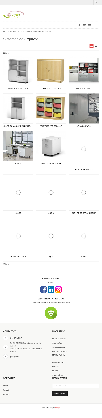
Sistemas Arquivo (58, 347)
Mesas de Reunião (59, 339)
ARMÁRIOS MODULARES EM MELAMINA (19, 126)
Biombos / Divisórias (59, 352)
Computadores (57, 375)
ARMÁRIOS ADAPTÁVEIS (18, 89)
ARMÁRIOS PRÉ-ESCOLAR (51, 126)
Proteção (6, 390)
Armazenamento (58, 362)
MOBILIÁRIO (12, 32)
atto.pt (57, 408)
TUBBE (84, 257)
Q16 (51, 257)
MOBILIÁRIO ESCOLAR (26, 32)
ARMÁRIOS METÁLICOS (84, 89)
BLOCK (18, 163)
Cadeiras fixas (57, 343)
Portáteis (55, 367)
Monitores (55, 371)
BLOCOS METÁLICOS (84, 170)
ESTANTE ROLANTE (18, 257)
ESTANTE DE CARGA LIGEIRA (83, 213)
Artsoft (5, 386)
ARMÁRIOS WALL (84, 126)
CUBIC (51, 213)
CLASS (18, 213)
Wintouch (6, 394)
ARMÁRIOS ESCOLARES (51, 89)
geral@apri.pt (14, 357)
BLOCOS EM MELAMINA (51, 163)
